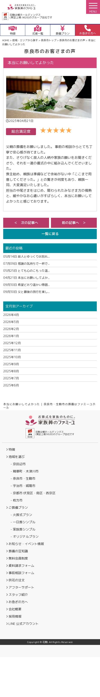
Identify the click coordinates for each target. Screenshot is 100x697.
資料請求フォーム (21, 565)
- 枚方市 (16, 500)
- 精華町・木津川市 (24, 471)
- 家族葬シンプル (22, 529)
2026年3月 (11, 322)
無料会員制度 (18, 558)
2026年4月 (11, 315)
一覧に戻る (50, 233)
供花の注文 (17, 580)
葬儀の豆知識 (18, 551)
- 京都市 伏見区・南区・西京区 (32, 493)
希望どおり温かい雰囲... (26, 285)
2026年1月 (11, 336)
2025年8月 (11, 371)
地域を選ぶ (17, 456)
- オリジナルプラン (24, 536)
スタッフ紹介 (18, 594)
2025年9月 (11, 364)
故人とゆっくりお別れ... (26, 256)
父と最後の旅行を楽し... (26, 292)
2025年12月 (12, 343)
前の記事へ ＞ (74, 222)
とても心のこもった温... (26, 271)
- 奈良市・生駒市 (22, 478)
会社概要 (15, 609)
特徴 (12, 449)
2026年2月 (11, 329)
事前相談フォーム (21, 573)
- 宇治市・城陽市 (22, 486)
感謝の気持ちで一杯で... (26, 264)
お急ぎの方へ (18, 602)
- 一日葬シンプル (22, 522)
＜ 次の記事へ (26, 222)
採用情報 (15, 616)
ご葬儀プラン (18, 507)
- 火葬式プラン (21, 515)
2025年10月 (12, 357)
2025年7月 (11, 378)
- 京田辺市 (18, 464)
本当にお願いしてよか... (26, 278)
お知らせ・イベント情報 (26, 544)
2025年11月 (12, 350)
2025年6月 (11, 385)
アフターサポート (21, 587)
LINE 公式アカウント (24, 623)
